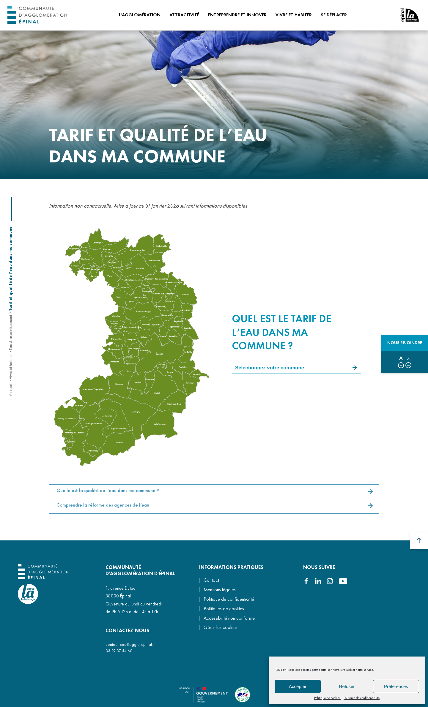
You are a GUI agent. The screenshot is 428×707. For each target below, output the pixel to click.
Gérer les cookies (220, 627)
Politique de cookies (327, 698)
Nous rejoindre (404, 342)
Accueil (10, 389)
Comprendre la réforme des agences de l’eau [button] (102, 509)
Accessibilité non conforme (229, 618)
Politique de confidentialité (362, 698)
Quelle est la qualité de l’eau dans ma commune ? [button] (107, 494)
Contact (211, 580)
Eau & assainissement (10, 332)
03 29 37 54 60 (119, 650)
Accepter (297, 686)
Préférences (396, 686)
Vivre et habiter (10, 366)
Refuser (347, 686)
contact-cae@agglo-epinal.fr (130, 644)
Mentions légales (220, 589)
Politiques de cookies (224, 608)
